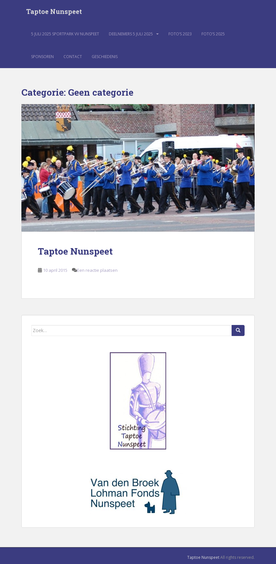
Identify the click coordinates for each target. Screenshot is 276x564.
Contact (72, 56)
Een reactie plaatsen (97, 270)
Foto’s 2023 (180, 34)
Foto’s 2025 (213, 34)
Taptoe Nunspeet (54, 11)
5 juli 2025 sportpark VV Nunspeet (65, 34)
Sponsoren (42, 56)
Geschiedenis (105, 56)
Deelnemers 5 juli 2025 (131, 34)
